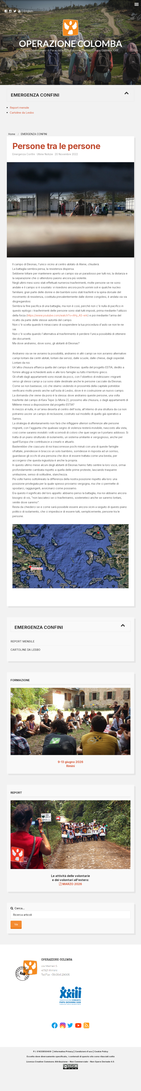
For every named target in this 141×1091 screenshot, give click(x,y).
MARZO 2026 (70, 884)
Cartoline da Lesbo (22, 112)
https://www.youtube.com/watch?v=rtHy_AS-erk (57, 315)
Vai (16, 924)
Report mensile (19, 107)
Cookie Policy (101, 1051)
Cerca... (18, 908)
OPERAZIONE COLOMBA (70, 43)
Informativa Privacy (63, 1051)
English (28, 11)
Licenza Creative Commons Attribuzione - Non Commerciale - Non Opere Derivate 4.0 (70, 1062)
